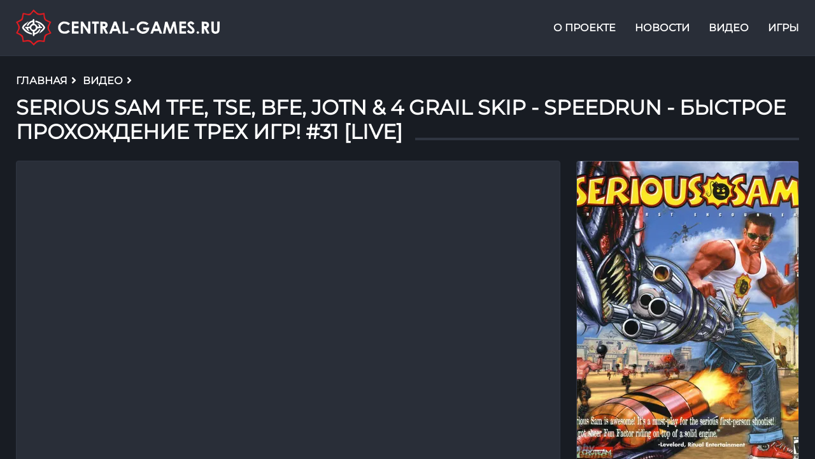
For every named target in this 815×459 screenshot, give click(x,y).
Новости (662, 28)
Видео (729, 28)
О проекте (584, 28)
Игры (783, 28)
